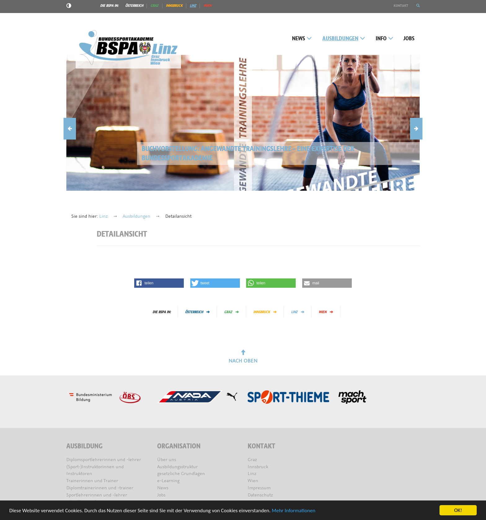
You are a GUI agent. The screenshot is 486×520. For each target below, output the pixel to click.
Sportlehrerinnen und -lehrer (96, 495)
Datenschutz (260, 495)
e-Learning (168, 481)
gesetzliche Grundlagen (181, 474)
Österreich (134, 5)
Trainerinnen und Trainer (92, 481)
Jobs (409, 38)
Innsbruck (174, 5)
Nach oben (243, 357)
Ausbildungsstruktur (177, 467)
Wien (207, 5)
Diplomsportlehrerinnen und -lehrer (103, 460)
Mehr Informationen (294, 510)
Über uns (166, 460)
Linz (193, 5)
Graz (154, 5)
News (302, 38)
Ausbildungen (343, 38)
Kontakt (401, 5)
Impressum (259, 488)
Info (384, 38)
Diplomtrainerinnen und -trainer (99, 488)
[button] (418, 5)
